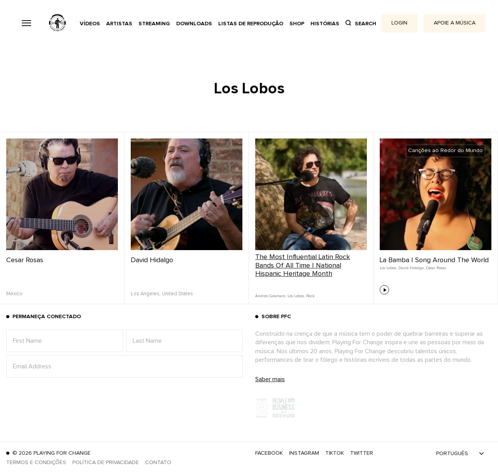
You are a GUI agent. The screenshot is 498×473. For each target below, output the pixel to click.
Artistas (119, 23)
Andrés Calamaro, (270, 296)
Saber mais (270, 379)
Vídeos (90, 23)
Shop (296, 23)
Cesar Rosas (24, 260)
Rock (310, 296)
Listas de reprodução (250, 23)
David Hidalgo (152, 260)
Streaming (154, 23)
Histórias (324, 23)
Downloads (194, 23)
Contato (158, 462)
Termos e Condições (36, 462)
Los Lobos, (296, 296)
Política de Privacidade (105, 462)
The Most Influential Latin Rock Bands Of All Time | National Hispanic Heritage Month (302, 265)
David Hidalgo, (411, 268)
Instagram (304, 453)
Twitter (361, 453)
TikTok (334, 453)
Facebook (269, 453)
